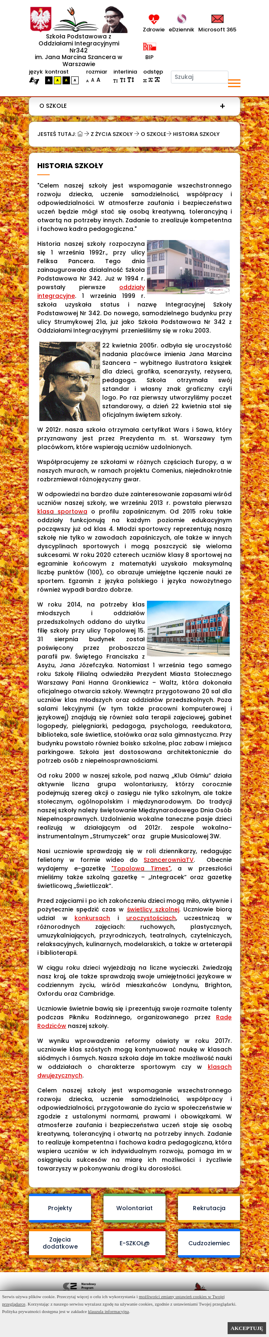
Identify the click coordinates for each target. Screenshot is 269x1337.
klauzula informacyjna (108, 1311)
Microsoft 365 (217, 29)
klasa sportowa (62, 511)
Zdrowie (154, 29)
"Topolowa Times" (141, 868)
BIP (148, 57)
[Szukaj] (200, 77)
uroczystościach (151, 918)
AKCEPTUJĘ (247, 1328)
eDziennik (181, 29)
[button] (233, 81)
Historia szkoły (196, 134)
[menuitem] (132, 106)
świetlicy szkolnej (153, 909)
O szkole (53, 106)
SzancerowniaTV (169, 860)
